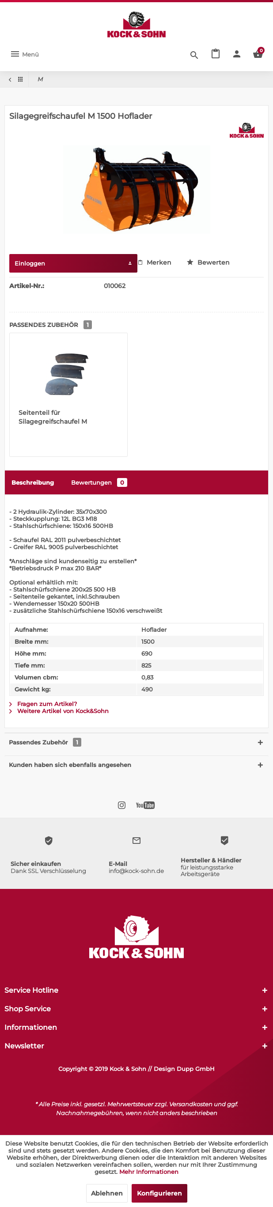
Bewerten (208, 262)
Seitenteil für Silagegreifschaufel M (53, 417)
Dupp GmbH (196, 1068)
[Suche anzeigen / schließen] (194, 54)
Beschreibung (32, 482)
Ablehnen (107, 1193)
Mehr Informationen (148, 1171)
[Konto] (236, 54)
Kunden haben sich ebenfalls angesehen (70, 764)
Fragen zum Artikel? (43, 703)
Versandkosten (190, 1104)
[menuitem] (24, 54)
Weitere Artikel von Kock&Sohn (59, 710)
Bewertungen (99, 482)
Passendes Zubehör (45, 742)
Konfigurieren (159, 1193)
